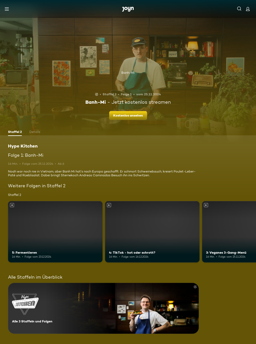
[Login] (248, 8)
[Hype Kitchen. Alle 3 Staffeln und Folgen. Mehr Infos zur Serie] (103, 308)
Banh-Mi (128, 73)
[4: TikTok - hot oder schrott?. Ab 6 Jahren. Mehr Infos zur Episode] (152, 231)
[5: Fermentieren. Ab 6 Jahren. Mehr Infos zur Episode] (55, 231)
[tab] (15, 132)
